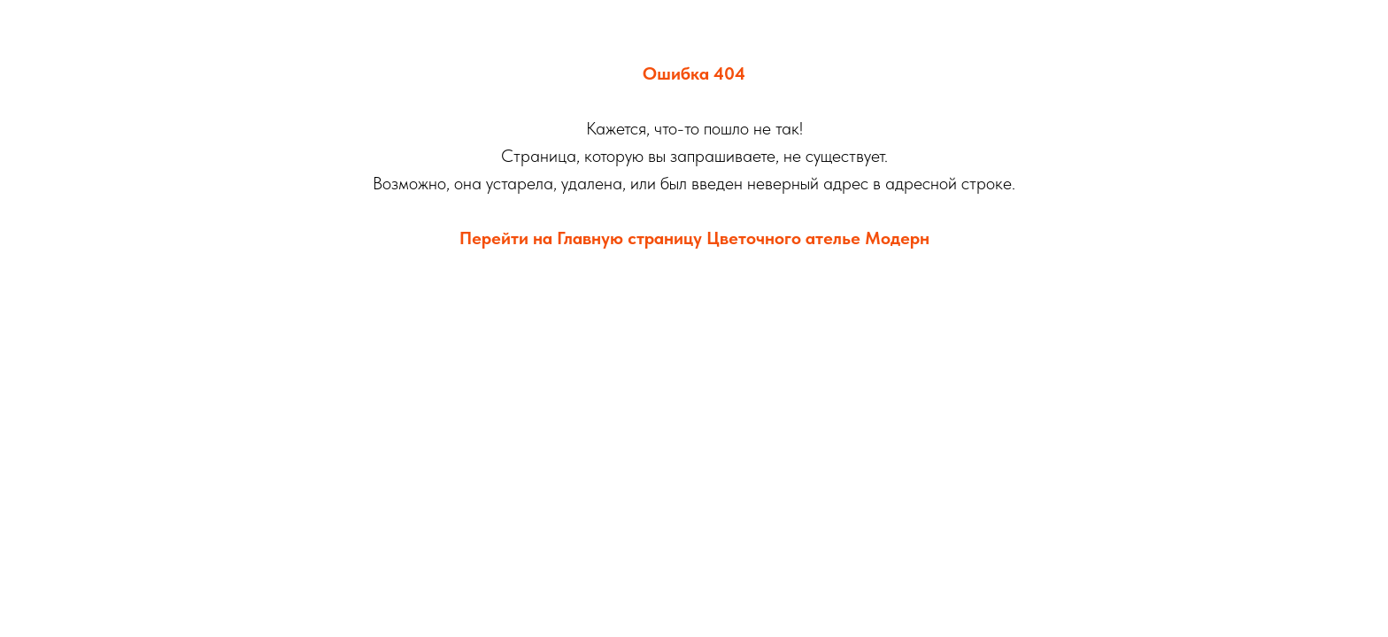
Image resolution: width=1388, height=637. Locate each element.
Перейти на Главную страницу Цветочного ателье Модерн (694, 238)
